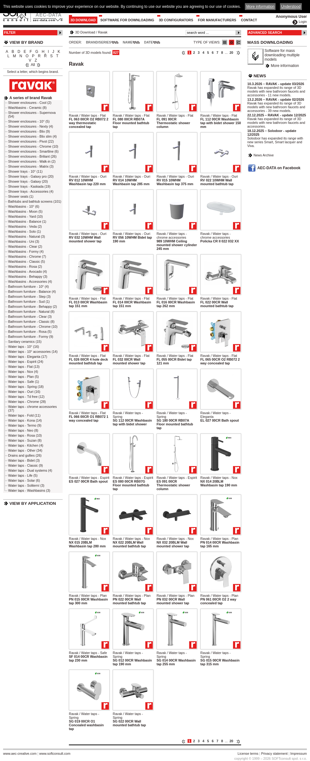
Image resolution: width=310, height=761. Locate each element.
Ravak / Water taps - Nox (219, 477)
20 (231, 52)
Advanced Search (265, 32)
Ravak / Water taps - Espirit (89, 477)
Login (303, 21)
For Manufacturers (217, 20)
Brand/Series (98, 42)
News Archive (264, 155)
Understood (291, 6)
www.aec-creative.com (20, 753)
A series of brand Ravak (30, 98)
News (260, 76)
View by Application (32, 503)
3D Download (83, 20)
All (33, 65)
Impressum (298, 753)
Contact (249, 20)
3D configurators (176, 20)
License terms (248, 753)
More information (285, 65)
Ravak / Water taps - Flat (87, 115)
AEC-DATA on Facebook (279, 168)
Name (127, 42)
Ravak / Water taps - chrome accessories (172, 235)
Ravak (102, 32)
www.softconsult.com (54, 753)
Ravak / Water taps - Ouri (87, 176)
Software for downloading (127, 20)
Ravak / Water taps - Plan (219, 538)
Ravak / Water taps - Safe (88, 653)
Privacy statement (274, 753)
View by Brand (26, 42)
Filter (10, 32)
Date (148, 42)
